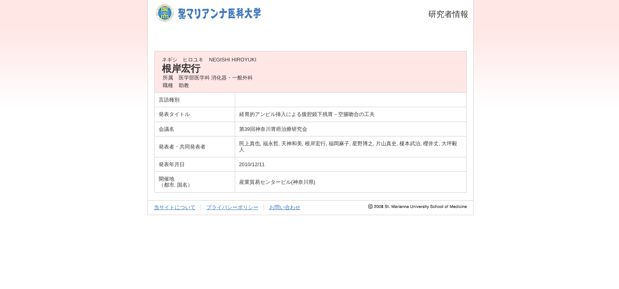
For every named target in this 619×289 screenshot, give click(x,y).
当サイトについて (175, 207)
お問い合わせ (284, 207)
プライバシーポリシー (232, 207)
